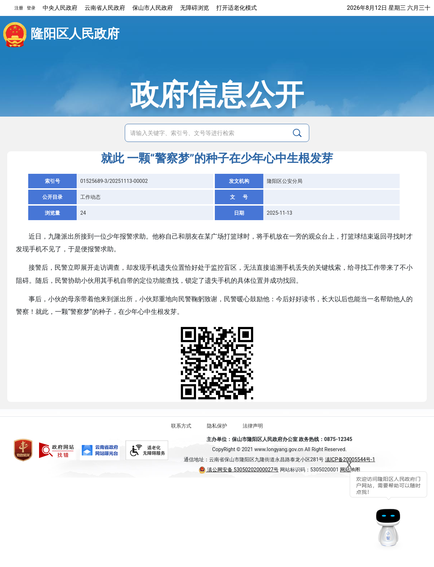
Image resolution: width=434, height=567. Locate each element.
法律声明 (253, 426)
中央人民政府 (60, 7)
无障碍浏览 (194, 7)
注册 (18, 7)
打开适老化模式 (236, 7)
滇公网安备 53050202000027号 (238, 469)
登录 (31, 7)
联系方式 (181, 426)
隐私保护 (217, 426)
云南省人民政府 (105, 7)
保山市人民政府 (152, 7)
